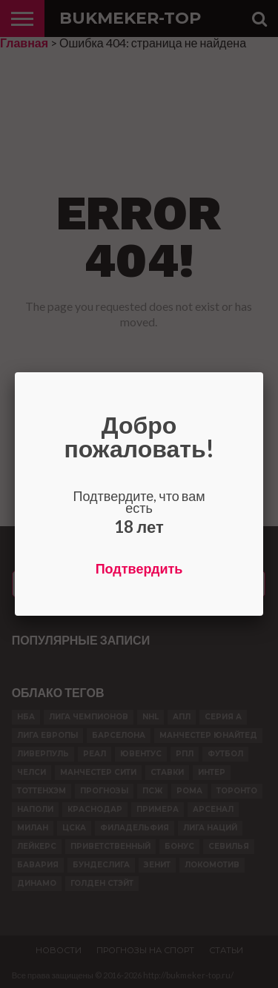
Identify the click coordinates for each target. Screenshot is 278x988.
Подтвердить (139, 568)
